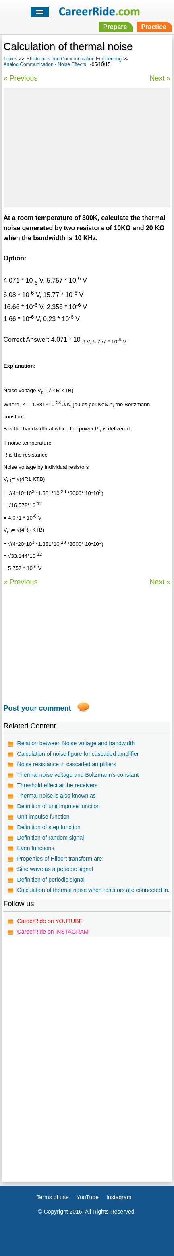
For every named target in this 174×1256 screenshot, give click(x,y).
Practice (153, 26)
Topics (10, 59)
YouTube (88, 1197)
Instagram (118, 1197)
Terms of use (53, 1197)
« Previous (21, 78)
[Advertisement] (87, 146)
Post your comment (37, 708)
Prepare (115, 26)
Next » (159, 78)
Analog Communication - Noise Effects (45, 64)
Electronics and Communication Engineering (74, 59)
